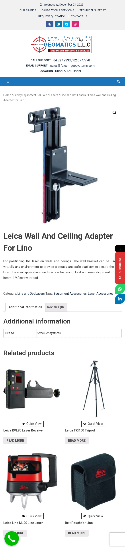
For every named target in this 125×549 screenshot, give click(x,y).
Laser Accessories (100, 293)
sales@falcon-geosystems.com (72, 65)
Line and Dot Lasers (73, 95)
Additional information (25, 307)
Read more (15, 440)
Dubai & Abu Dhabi (68, 71)
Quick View (32, 423)
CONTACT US (79, 16)
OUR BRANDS (28, 10)
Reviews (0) (55, 307)
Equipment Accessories (70, 293)
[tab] (25, 307)
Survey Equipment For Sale (30, 95)
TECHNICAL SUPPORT (93, 10)
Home (7, 95)
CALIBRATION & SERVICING (57, 10)
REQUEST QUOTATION (52, 16)
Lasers (53, 95)
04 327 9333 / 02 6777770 (71, 60)
